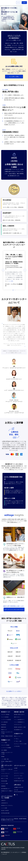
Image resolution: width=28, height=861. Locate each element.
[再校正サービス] (4, 729)
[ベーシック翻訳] (4, 742)
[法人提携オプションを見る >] (14, 691)
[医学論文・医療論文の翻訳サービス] (7, 762)
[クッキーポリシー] (15, 852)
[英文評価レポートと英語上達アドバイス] (7, 770)
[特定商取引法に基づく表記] (19, 781)
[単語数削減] (3, 786)
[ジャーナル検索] (4, 808)
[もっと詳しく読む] (14, 76)
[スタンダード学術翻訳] (5, 745)
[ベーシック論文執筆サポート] (19, 719)
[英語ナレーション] (17, 736)
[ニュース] (15, 770)
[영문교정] (4, 832)
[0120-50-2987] (20, 787)
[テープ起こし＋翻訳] (17, 741)
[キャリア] (5, 854)
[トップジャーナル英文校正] (6, 719)
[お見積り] (24, 2)
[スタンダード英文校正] (5, 714)
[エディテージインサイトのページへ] (14, 609)
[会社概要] (15, 768)
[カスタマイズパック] (17, 724)
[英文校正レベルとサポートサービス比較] (7, 732)
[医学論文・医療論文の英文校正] (7, 736)
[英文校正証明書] (4, 781)
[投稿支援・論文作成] (19, 712)
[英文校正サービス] (5, 712)
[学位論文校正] (3, 724)
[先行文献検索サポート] (18, 729)
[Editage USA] (5, 835)
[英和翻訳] (2, 756)
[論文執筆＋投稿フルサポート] (19, 714)
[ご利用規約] (23, 852)
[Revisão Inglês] (17, 832)
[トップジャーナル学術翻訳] (6, 747)
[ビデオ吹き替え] (17, 746)
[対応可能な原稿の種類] (5, 813)
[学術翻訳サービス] (5, 740)
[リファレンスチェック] (5, 773)
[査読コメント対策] (4, 778)
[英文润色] (16, 828)
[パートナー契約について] (18, 778)
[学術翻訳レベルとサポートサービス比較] (7, 753)
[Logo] (7, 3)
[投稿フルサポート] (17, 717)
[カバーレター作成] (4, 776)
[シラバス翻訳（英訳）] (5, 759)
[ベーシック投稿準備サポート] (19, 722)
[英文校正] (4, 828)
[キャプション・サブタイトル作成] (20, 744)
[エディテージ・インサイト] (19, 773)
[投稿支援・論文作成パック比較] (20, 727)
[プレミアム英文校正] (5, 717)
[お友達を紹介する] (4, 803)
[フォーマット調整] (4, 783)
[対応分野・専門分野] (5, 810)
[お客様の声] (3, 800)
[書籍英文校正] (3, 727)
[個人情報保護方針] (5, 852)
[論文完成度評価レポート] (5, 788)
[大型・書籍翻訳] (4, 750)
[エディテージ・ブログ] (18, 776)
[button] (15, 2)
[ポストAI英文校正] (4, 722)
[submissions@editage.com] (19, 791)
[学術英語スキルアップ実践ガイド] (7, 791)
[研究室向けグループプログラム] (7, 805)
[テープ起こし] (16, 739)
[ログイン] (18, 2)
